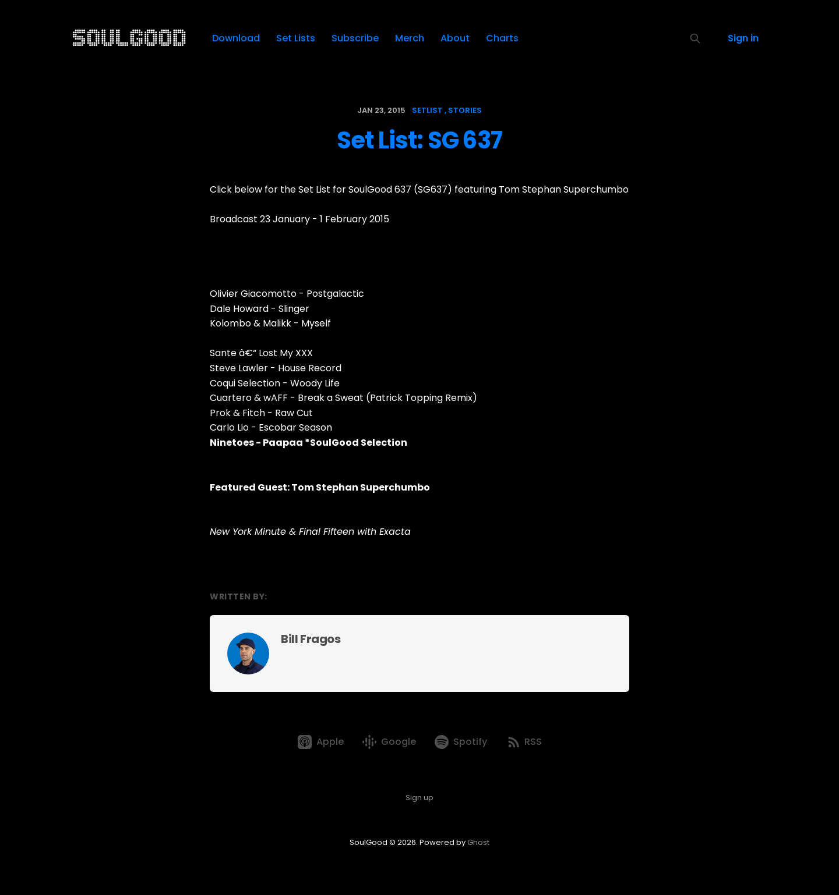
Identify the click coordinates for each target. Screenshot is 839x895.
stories (465, 110)
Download (236, 38)
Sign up (419, 797)
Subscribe (355, 38)
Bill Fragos (311, 639)
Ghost (478, 842)
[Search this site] (695, 38)
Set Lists (295, 38)
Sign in (743, 38)
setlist (427, 110)
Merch (409, 38)
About (455, 38)
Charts (502, 38)
